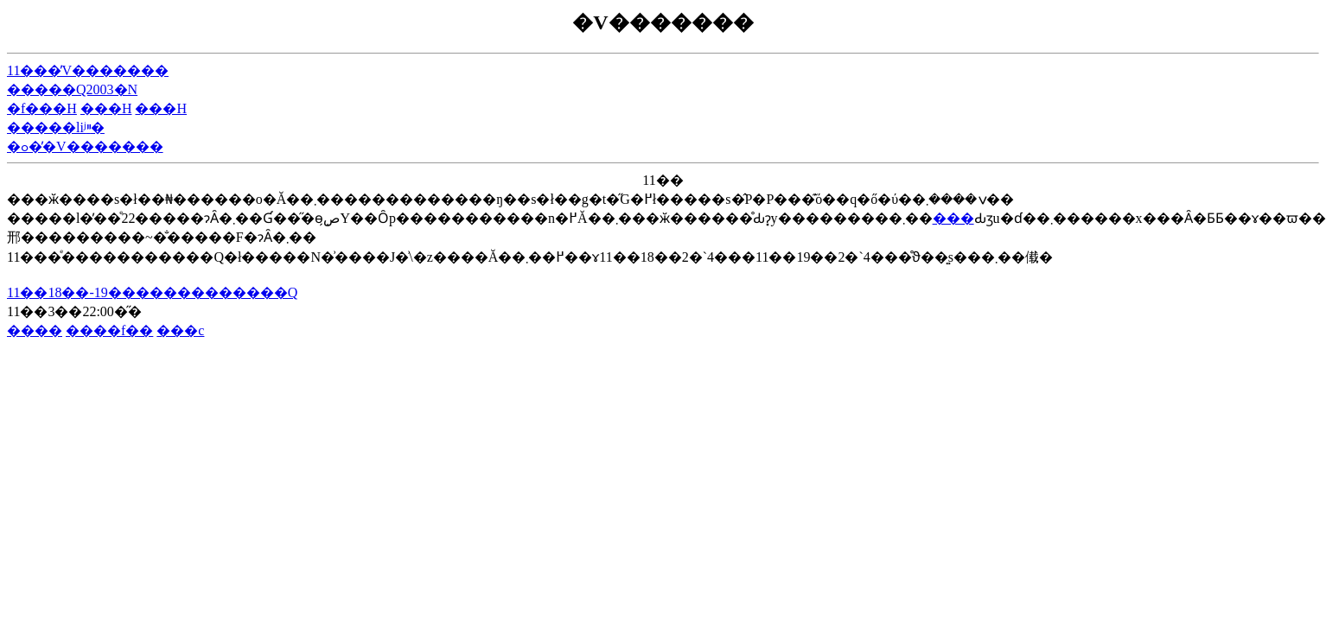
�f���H (42, 108)
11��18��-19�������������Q (152, 292)
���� (34, 330)
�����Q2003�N (72, 89)
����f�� (109, 330)
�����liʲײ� (56, 127)
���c (180, 330)
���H (106, 108)
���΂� (953, 218)
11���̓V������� (88, 70)
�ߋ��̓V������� (85, 146)
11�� (662, 180)
